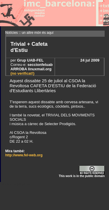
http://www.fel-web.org (23, 155)
